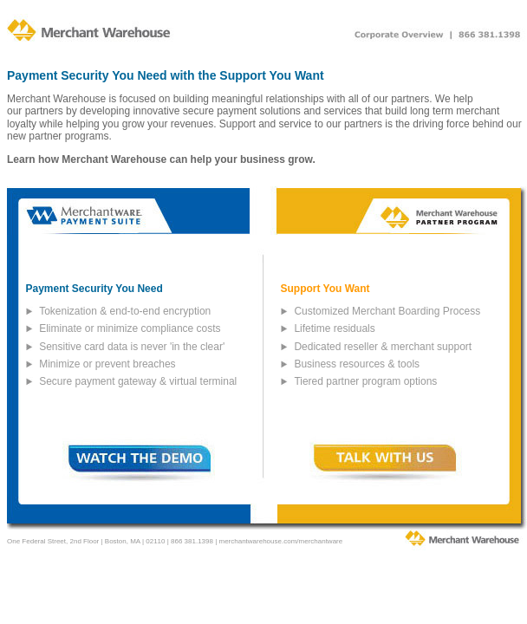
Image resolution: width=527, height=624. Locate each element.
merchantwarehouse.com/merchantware (280, 541)
